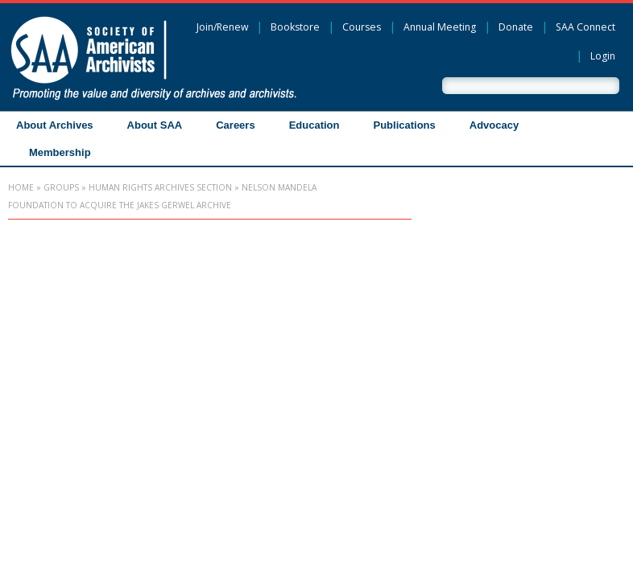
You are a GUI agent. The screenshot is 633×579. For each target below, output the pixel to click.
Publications (404, 125)
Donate (516, 27)
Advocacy (494, 125)
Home (21, 187)
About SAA (155, 125)
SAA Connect (585, 27)
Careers (235, 125)
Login (602, 56)
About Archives (54, 125)
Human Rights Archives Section (160, 187)
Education (314, 125)
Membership (60, 152)
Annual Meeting (439, 27)
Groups (61, 187)
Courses (361, 27)
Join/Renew (222, 27)
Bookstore (295, 27)
